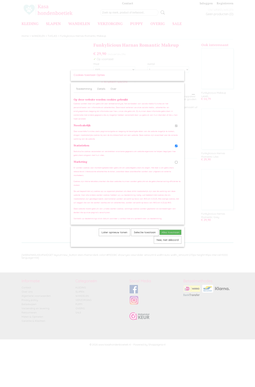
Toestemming (84, 92)
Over (113, 92)
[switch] (176, 129)
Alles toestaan (170, 236)
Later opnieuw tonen (114, 236)
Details (101, 92)
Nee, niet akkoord (168, 243)
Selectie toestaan (145, 236)
